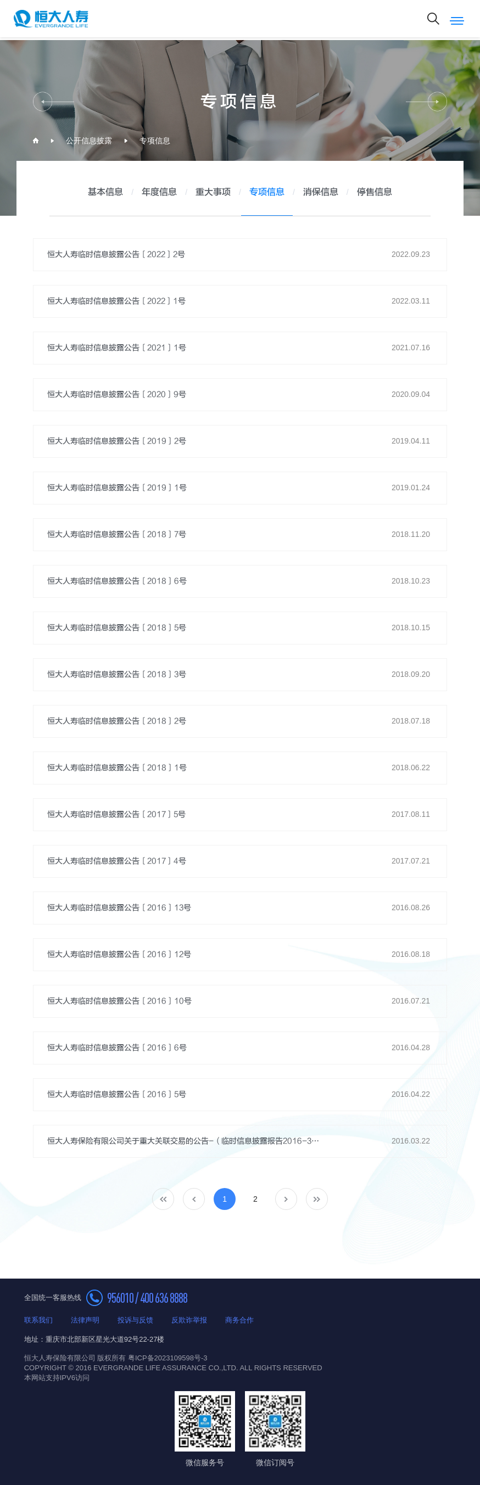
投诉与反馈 (135, 1320)
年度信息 (159, 192)
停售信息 (374, 192)
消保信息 (320, 192)
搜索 (433, 18)
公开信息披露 (89, 140)
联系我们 (38, 1320)
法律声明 (85, 1320)
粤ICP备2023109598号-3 (168, 1358)
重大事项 (213, 192)
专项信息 (154, 140)
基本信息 (105, 192)
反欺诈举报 (189, 1320)
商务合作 (239, 1320)
